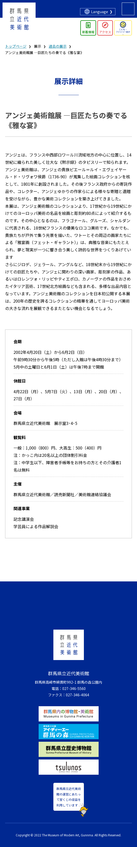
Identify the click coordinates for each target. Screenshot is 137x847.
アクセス (105, 32)
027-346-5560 (74, 688)
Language (99, 11)
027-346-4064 (77, 694)
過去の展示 (58, 46)
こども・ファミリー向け (123, 30)
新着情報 (88, 32)
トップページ (15, 46)
